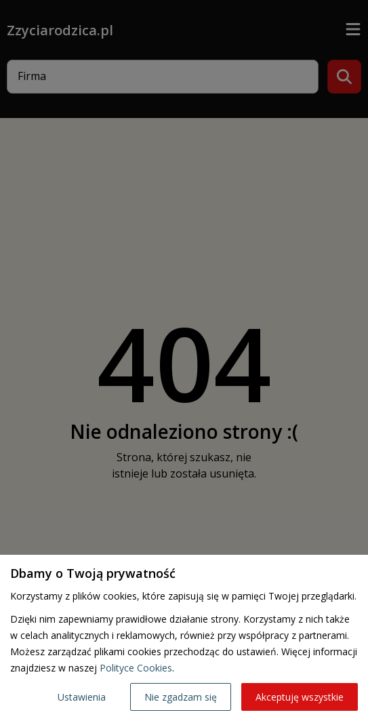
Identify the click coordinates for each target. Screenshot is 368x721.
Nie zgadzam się (180, 696)
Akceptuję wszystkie (299, 696)
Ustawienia (82, 696)
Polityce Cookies (136, 667)
